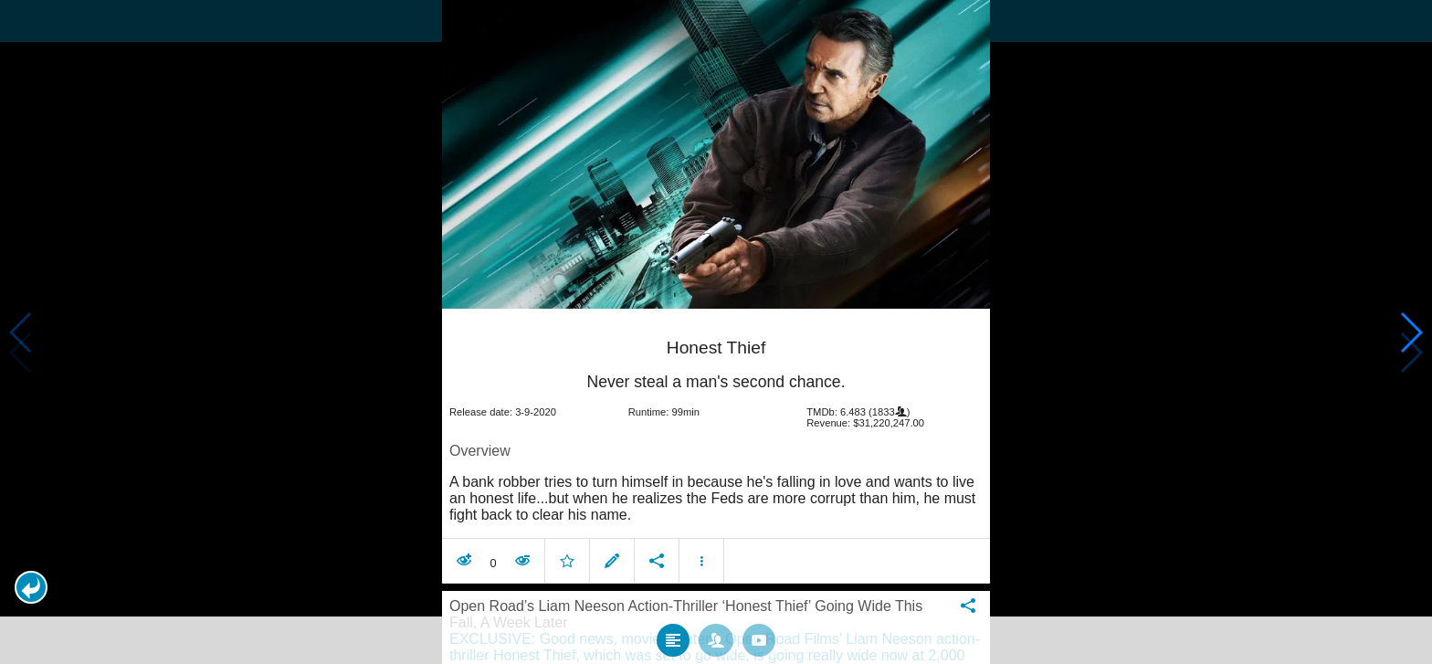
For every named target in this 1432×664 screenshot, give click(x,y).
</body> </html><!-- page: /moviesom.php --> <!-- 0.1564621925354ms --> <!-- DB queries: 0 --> (716, 332)
